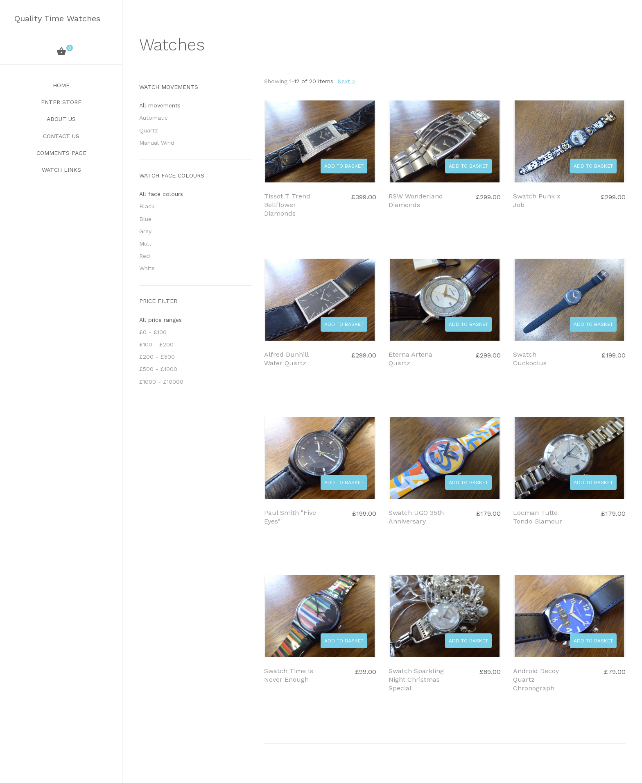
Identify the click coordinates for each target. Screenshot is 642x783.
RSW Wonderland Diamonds (416, 200)
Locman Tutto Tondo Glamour (537, 517)
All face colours (161, 194)
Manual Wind (156, 142)
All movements (160, 105)
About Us (61, 119)
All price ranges (160, 319)
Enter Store (61, 102)
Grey (145, 231)
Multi (146, 243)
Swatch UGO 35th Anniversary (416, 517)
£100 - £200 (156, 344)
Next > (346, 81)
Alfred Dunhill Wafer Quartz (286, 359)
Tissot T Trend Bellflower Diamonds (287, 204)
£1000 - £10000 (161, 381)
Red (144, 256)
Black (146, 206)
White (147, 268)
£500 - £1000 (158, 369)
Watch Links (61, 169)
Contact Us (61, 136)
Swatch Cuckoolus (530, 359)
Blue (145, 219)
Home (61, 85)
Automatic (153, 117)
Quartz (148, 130)
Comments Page (61, 153)
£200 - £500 (157, 356)
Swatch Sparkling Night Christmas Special (416, 679)
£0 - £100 (153, 332)
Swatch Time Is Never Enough (288, 675)
